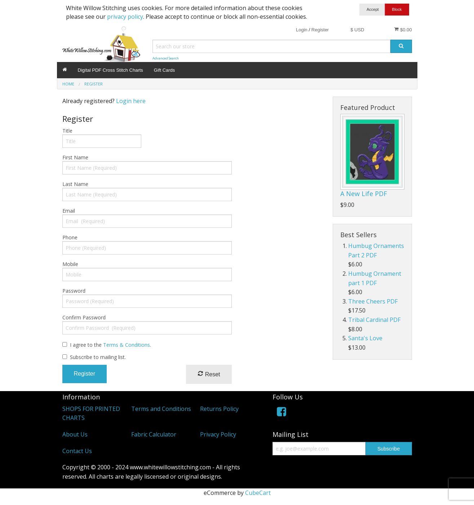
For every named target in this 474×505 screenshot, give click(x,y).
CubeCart (258, 493)
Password (73, 290)
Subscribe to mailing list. (98, 357)
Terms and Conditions (161, 409)
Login (301, 29)
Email (68, 210)
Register (320, 29)
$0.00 (403, 29)
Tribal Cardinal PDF (374, 320)
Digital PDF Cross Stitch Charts (110, 70)
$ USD (357, 29)
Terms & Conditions (126, 344)
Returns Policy (219, 409)
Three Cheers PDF (373, 301)
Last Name (75, 184)
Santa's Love (365, 338)
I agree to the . (110, 344)
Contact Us (77, 451)
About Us (75, 434)
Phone (69, 237)
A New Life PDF (363, 193)
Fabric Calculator (153, 434)
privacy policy (125, 17)
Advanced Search (165, 58)
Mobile (70, 264)
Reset (209, 374)
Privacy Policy (218, 434)
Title (67, 130)
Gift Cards (164, 70)
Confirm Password (84, 317)
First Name (75, 157)
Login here (131, 101)
